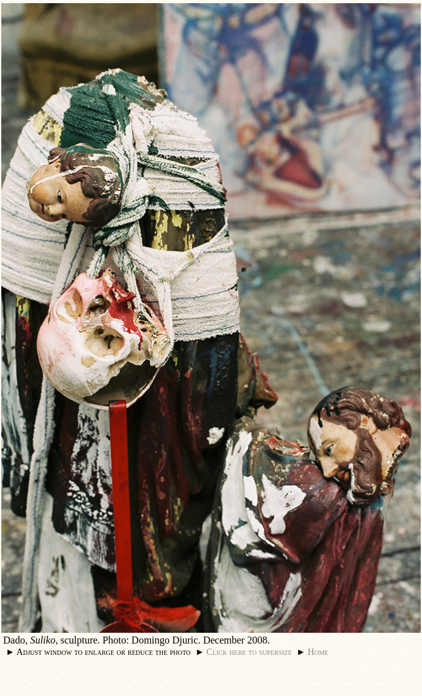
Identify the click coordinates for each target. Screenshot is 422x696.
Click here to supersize (249, 652)
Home (318, 652)
